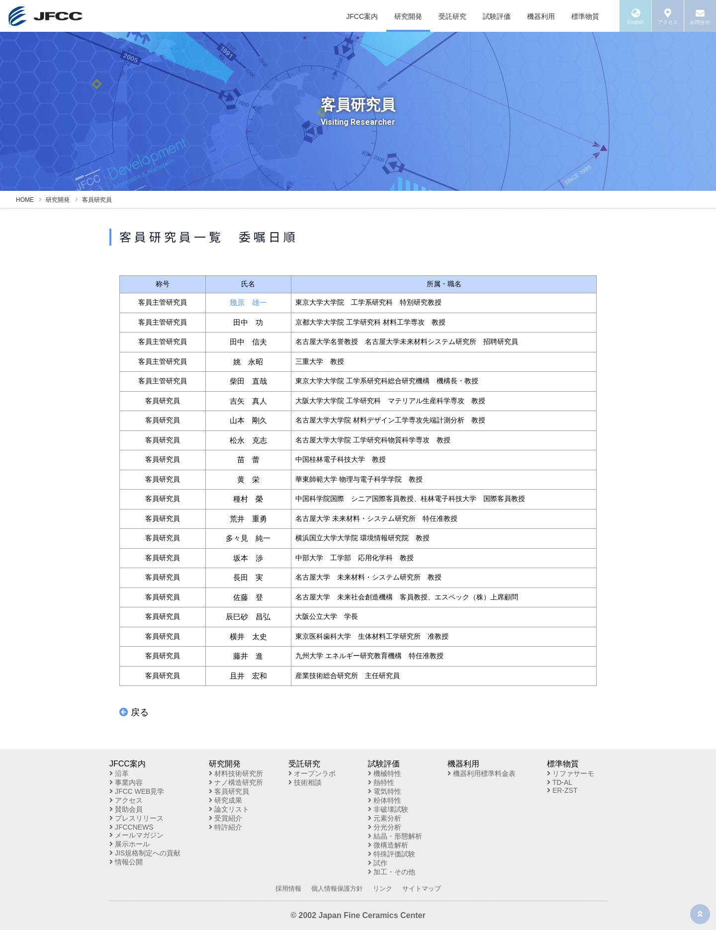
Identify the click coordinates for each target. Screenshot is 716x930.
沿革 (119, 773)
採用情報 (288, 888)
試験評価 (497, 16)
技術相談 (305, 782)
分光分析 (384, 827)
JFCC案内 (362, 16)
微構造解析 (388, 845)
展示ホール (129, 844)
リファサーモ (570, 773)
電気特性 (384, 791)
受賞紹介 (225, 818)
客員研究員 (229, 791)
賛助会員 (126, 809)
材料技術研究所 (236, 773)
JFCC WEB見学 (136, 791)
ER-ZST (562, 790)
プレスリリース (136, 818)
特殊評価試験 (391, 854)
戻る (134, 712)
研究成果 (225, 800)
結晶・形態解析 (395, 836)
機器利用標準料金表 (482, 773)
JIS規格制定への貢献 (144, 853)
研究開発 (408, 16)
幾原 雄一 (248, 302)
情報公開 (126, 862)
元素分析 (384, 818)
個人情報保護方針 (337, 888)
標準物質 (585, 16)
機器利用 (541, 16)
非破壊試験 (388, 809)
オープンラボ (312, 773)
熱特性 (381, 782)
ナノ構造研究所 (236, 782)
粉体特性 (384, 800)
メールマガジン (136, 835)
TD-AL (559, 782)
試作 (377, 863)
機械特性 (384, 773)
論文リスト (229, 809)
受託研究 (452, 16)
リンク (382, 888)
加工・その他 (391, 872)
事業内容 (126, 782)
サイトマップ (421, 888)
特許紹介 (225, 827)
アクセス (126, 800)
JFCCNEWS (131, 827)
